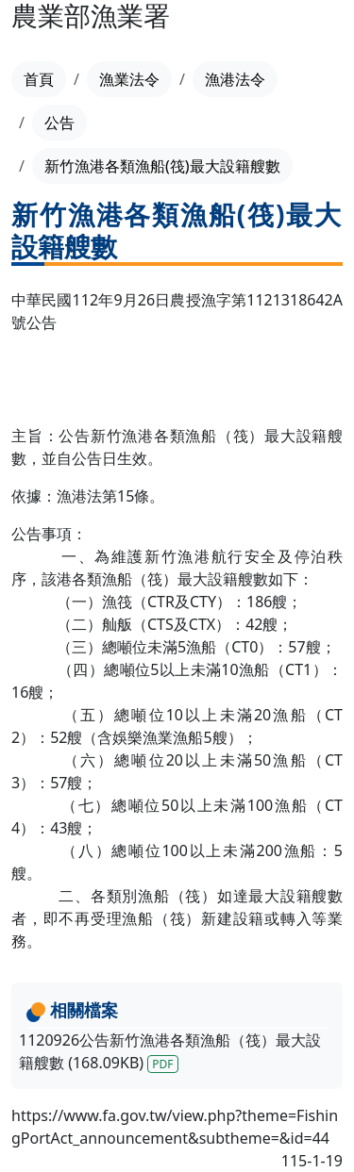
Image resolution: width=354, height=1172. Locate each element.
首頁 (39, 79)
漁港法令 (235, 79)
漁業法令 (129, 79)
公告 (59, 122)
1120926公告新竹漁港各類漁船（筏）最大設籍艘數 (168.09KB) (170, 1051)
